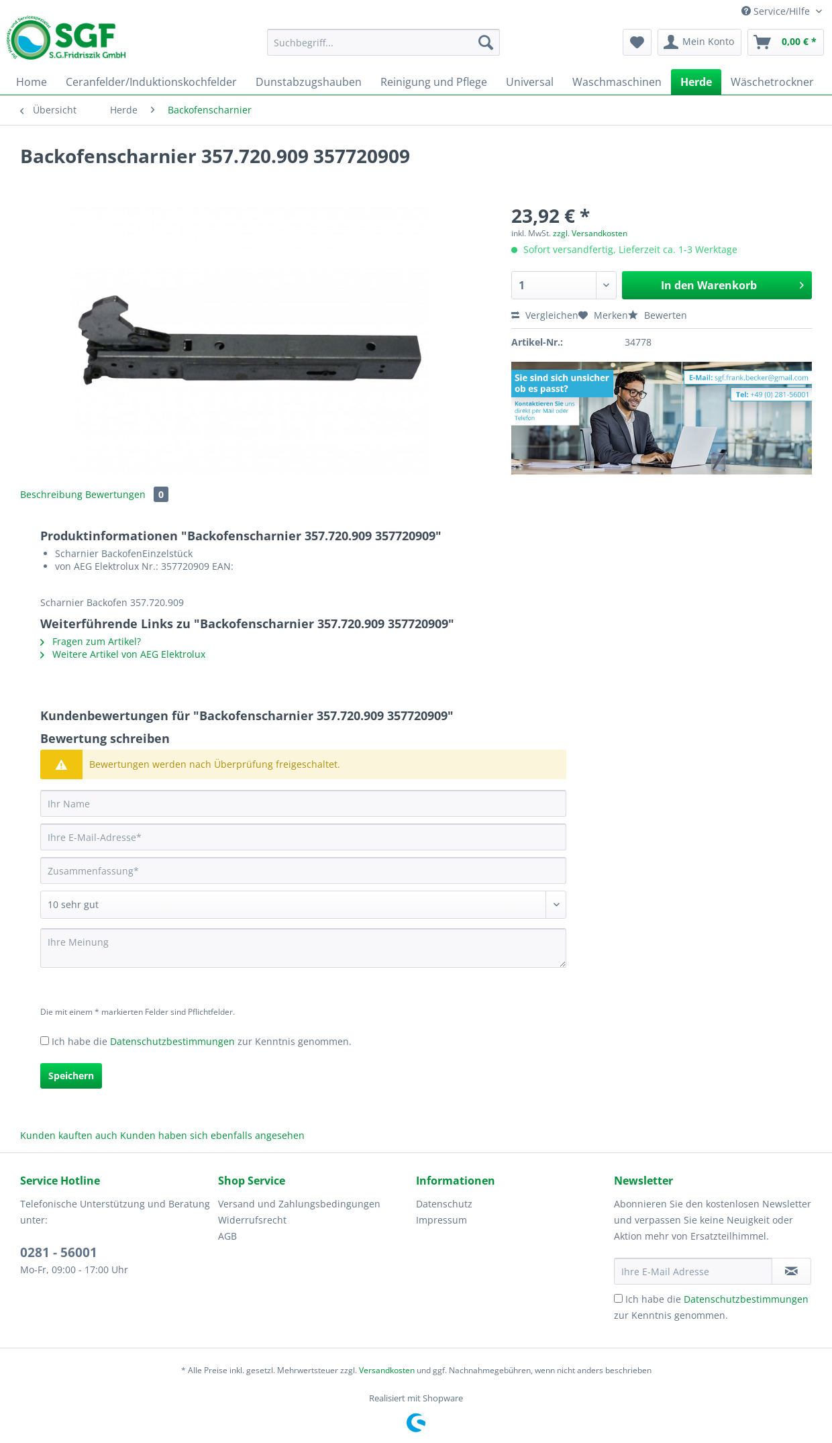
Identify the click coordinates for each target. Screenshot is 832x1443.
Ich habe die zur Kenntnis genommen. (202, 1041)
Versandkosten (387, 1370)
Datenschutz (444, 1203)
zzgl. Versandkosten (590, 233)
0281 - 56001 (58, 1252)
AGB (227, 1236)
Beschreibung (51, 494)
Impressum (441, 1219)
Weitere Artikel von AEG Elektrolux (122, 654)
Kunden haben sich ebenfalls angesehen (212, 1135)
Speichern (71, 1075)
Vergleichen (544, 315)
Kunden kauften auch (68, 1135)
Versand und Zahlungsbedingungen (299, 1203)
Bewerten (657, 315)
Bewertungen (126, 494)
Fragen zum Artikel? (90, 641)
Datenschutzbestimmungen (172, 1041)
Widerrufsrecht (252, 1219)
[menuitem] (383, 48)
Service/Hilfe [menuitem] (777, 11)
